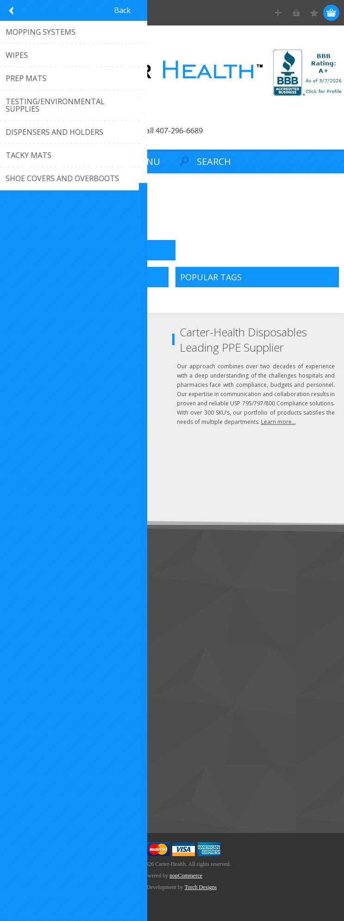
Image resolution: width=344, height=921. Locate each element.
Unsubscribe (71, 495)
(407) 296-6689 (44, 354)
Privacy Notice (34, 634)
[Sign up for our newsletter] (57, 478)
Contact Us (29, 573)
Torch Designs (201, 887)
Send (118, 478)
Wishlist (24, 724)
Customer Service (39, 588)
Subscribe (28, 495)
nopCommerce (185, 875)
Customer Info (34, 679)
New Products (34, 769)
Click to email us (46, 369)
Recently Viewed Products (51, 784)
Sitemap (25, 619)
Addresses (28, 694)
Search (23, 799)
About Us (27, 603)
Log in (296, 13)
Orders (23, 709)
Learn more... (278, 422)
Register (278, 13)
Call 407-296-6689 (172, 131)
